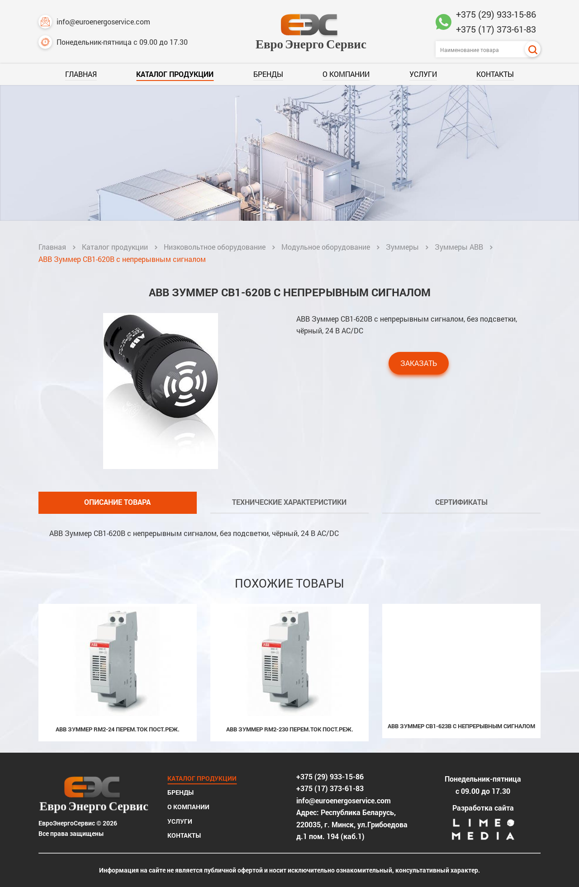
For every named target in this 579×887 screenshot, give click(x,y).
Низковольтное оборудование (215, 246)
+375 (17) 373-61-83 (496, 29)
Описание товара (117, 502)
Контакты (495, 74)
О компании (346, 74)
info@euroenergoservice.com (94, 21)
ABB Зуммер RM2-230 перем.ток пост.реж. (289, 729)
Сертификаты (461, 502)
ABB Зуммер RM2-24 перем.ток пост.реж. (118, 729)
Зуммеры (402, 246)
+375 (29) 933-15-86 (496, 14)
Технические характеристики (289, 502)
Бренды (268, 74)
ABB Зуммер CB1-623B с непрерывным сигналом (461, 726)
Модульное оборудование (325, 246)
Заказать (418, 363)
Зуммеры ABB (459, 246)
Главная (81, 74)
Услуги (423, 74)
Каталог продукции (175, 74)
